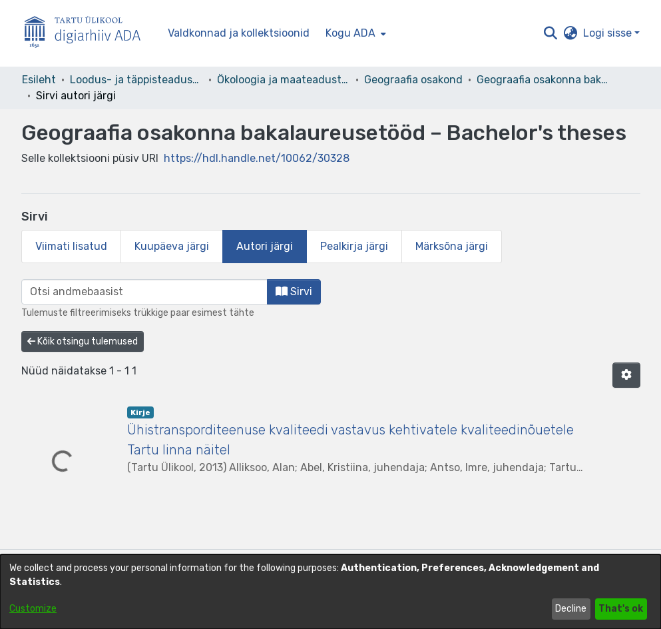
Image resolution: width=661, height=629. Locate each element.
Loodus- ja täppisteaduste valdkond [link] (136, 79)
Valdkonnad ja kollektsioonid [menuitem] (239, 33)
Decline (570, 608)
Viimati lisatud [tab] (71, 246)
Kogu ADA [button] (350, 33)
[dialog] (330, 591)
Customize (33, 608)
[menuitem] (354, 33)
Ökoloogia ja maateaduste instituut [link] (283, 79)
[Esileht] (87, 34)
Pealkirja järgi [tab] (354, 246)
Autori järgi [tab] (264, 246)
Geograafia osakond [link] (413, 79)
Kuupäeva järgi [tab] (171, 246)
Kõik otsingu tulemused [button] (82, 341)
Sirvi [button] (294, 291)
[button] (551, 33)
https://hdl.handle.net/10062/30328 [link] (256, 158)
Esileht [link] (39, 79)
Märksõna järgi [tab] (451, 246)
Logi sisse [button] (608, 33)
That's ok (620, 608)
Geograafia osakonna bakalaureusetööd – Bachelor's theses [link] (543, 79)
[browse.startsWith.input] (144, 292)
